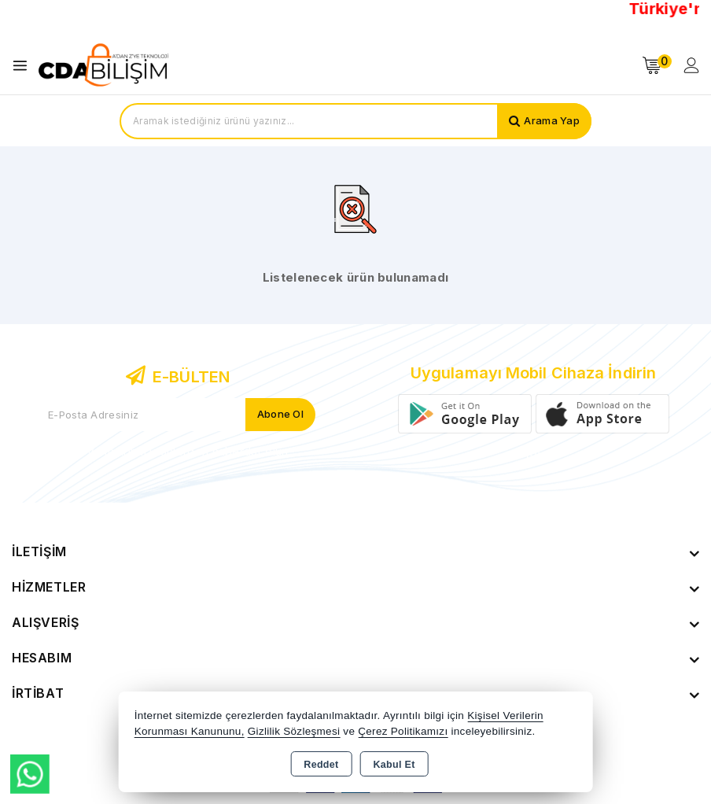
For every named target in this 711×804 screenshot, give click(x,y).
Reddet (321, 764)
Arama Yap (552, 121)
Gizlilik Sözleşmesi (294, 731)
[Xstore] (103, 65)
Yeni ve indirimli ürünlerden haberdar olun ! (178, 451)
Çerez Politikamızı (403, 731)
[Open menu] (24, 65)
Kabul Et (394, 764)
